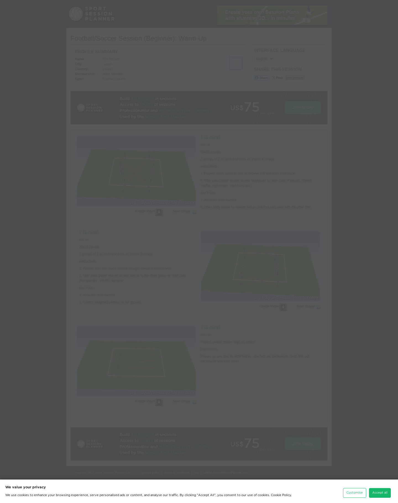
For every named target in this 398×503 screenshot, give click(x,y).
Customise (354, 491)
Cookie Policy (281, 493)
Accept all (379, 491)
